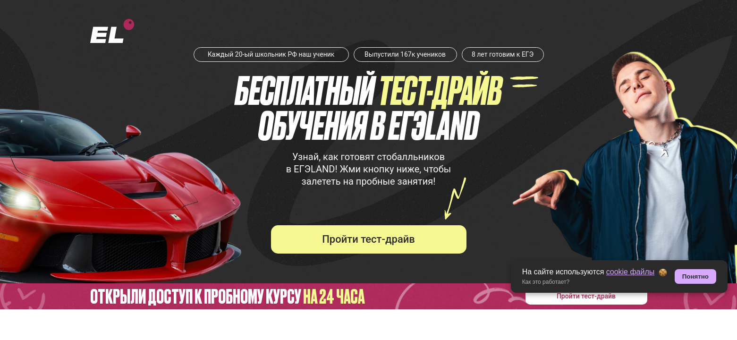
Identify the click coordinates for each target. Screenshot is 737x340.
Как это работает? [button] (546, 282)
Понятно (695, 276)
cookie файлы (630, 272)
